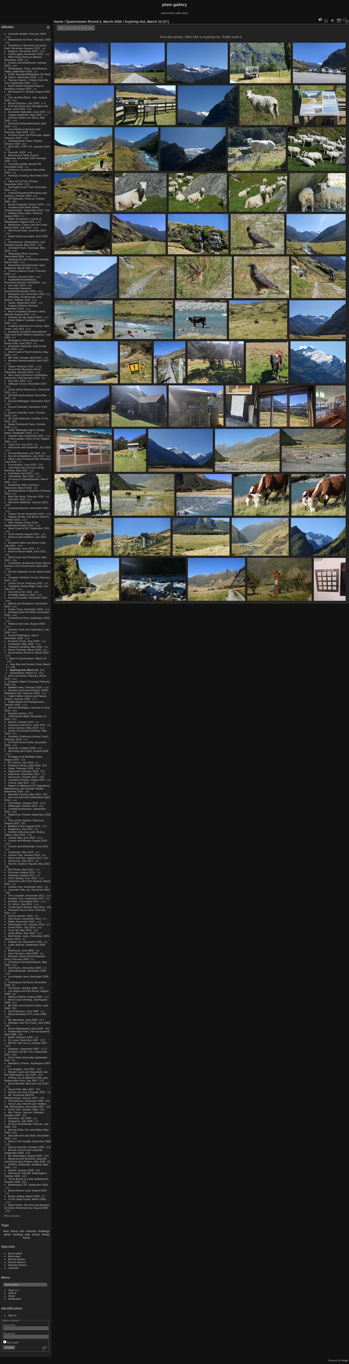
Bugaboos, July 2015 (20, 828)
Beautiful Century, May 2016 (24, 794)
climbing (17, 1234)
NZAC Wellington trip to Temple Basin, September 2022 (24, 431)
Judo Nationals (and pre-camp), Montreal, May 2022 (24, 469)
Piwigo (344, 1360)
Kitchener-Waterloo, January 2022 (28, 502)
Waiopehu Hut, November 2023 (26, 294)
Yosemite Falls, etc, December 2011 (29, 889)
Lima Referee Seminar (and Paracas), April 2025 (22, 130)
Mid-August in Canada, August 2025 (29, 91)
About (11, 1295)
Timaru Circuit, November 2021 (26, 513)
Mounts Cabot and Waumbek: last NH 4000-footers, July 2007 (26, 1073)
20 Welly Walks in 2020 (21, 594)
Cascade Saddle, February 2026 (27, 33)
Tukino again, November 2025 (25, 53)
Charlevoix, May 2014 (21, 852)
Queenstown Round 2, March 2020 (28, 652)
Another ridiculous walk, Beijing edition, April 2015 (24, 833)
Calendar (13, 1267)
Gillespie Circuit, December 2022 (27, 383)
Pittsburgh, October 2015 (22, 805)
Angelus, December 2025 (23, 51)
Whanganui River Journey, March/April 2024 (21, 255)
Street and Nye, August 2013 (25, 857)
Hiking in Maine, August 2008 (25, 996)
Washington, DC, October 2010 (26, 924)
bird (22, 1231)
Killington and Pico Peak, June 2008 (29, 1022)
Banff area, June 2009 (21, 950)
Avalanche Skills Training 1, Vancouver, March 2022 (22, 486)
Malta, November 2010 (21, 921)
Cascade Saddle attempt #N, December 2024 (23, 165)
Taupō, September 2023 (22, 302)
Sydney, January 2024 (21, 276)
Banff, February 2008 (20, 1037)
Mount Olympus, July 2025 (23, 103)
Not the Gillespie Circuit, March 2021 (29, 571)
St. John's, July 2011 (20, 904)
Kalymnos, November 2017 (24, 774)
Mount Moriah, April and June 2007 (28, 1083)
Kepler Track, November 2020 (25, 609)
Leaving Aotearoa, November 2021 (28, 507)
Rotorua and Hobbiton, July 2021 (27, 536)
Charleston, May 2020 (21, 643)
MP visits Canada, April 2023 (25, 357)
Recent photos (16, 1259)
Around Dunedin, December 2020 (27, 597)
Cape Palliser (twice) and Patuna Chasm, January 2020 (25, 697)
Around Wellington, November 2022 (29, 401)
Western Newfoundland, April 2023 (28, 360)
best (6, 1231)
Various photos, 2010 (20, 915)
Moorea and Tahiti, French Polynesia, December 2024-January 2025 (25, 158)
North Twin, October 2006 (23, 1109)
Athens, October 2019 (21, 721)
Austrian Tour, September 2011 (26, 898)
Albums (7, 27)
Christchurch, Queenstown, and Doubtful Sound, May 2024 (24, 243)
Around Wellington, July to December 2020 (21, 637)
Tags (11, 1290)
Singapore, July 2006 (20, 1121)
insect (36, 1234)
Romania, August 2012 (21, 875)
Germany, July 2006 (19, 1118)
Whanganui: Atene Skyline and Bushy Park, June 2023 (24, 342)
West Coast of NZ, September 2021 (29, 528)
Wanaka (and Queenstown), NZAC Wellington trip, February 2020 (26, 691)
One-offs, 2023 (17, 380)
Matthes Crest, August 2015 (24, 826)
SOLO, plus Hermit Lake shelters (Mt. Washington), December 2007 (25, 1105)
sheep (45, 1234)
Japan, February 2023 (21, 366)
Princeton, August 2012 (21, 872)
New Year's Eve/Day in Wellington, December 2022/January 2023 (26, 376)
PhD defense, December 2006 (25, 1100)
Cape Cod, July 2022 (20, 444)
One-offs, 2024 (17, 285)
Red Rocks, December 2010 (24, 918)
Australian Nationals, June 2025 (26, 111)
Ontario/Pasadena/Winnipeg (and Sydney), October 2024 (25, 194)
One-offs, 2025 (17, 152)
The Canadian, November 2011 (26, 895)
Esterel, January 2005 (21, 1170)
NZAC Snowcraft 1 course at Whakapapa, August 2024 (22, 220)
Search (12, 1292)
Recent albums (17, 1262)
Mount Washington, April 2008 (25, 1028)
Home (58, 21)
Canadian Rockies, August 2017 (26, 779)
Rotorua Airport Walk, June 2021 (27, 551)
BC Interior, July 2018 (20, 762)
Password (9, 1333)
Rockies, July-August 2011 (23, 901)
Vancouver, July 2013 (20, 860)
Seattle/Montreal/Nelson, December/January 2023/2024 (22, 281)
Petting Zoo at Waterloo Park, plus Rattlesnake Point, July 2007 (26, 1079)
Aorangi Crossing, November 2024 (28, 175)
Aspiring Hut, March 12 (24, 669)
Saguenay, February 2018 (23, 771)
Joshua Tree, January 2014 (24, 855)
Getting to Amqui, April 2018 (24, 765)
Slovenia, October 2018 (22, 748)
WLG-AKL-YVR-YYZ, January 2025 (29, 146)
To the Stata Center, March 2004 (27, 1199)
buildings (44, 1231)
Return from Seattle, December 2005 (29, 1141)
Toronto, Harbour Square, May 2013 (29, 863)
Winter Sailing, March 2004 (24, 1196)
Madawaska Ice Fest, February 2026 (29, 39)
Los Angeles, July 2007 (21, 1068)
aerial (7, 1234)
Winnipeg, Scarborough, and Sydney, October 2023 (22, 298)
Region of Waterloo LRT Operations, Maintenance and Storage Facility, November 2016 (27, 788)
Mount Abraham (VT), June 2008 (27, 1014)
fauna (14, 1231)
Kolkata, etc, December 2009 (25, 941)
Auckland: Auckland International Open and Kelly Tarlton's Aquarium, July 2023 (27, 334)
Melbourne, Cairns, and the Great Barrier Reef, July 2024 (25, 226)
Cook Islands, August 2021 (23, 534)
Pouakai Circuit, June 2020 (24, 641)
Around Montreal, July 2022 (24, 453)
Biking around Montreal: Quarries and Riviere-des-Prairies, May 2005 (25, 1160)
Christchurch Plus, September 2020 (29, 617)
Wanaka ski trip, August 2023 (25, 317)
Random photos (17, 713)
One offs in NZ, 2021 (20, 591)
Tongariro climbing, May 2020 (25, 646)
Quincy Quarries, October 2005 (26, 1147)
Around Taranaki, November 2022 (27, 406)
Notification (14, 1298)
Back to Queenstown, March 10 (28, 658)
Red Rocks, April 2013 (21, 869)
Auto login (10, 1342)
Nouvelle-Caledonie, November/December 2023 (20, 290)
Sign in (12, 1315)
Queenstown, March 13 (23, 672)
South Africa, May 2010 (21, 933)
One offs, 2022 (16, 499)
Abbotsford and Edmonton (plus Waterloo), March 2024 (24, 266)
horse (26, 1237)
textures (31, 1231)
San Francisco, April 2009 (23, 953)
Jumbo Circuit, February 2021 (25, 583)
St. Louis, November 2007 (23, 1040)
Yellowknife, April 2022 (21, 476)
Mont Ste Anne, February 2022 (26, 496)
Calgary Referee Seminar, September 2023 (21, 307)
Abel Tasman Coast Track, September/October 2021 (21, 524)
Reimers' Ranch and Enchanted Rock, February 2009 (24, 957)
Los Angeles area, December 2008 (28, 976)
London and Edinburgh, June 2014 (28, 846)
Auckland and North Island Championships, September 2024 (23, 209)
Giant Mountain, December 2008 (27, 970)
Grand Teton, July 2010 (21, 927)
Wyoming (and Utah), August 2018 (28, 750)
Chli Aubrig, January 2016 (23, 802)
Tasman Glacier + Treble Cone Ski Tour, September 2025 (26, 81)
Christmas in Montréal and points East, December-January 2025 (25, 47)
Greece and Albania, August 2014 (27, 840)
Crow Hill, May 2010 (20, 930)
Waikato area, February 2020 (25, 687)
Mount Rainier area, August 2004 (27, 1190)
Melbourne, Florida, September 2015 (29, 814)
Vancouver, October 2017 (23, 776)
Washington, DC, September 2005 (28, 1184)
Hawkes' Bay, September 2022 (26, 435)
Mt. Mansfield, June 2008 (22, 1019)
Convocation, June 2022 (22, 464)
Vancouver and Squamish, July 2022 (29, 447)
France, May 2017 (18, 782)
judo (27, 1234)
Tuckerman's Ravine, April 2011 (26, 907)
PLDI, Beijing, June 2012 (22, 878)
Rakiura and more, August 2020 (26, 623)
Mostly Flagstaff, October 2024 (26, 204)
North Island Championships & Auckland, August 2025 (24, 87)
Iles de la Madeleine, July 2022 (26, 455)
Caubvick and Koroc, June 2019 (26, 724)
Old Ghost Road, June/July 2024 (27, 230)
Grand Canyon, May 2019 (23, 727)
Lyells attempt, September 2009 (26, 944)
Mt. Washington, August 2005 (25, 1155)
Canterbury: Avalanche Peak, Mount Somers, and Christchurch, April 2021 (27, 564)
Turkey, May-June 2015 (21, 837)
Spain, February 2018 (20, 768)
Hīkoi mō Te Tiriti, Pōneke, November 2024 (21, 183)
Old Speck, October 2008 (23, 988)
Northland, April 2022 (20, 473)
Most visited (15, 1253)
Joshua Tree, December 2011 (25, 886)
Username (9, 1325)
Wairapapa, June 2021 (21, 548)
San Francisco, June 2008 (23, 1011)
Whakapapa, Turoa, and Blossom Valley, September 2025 (25, 70)
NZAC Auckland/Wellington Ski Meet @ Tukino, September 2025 (27, 76)
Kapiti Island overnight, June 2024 (28, 236)
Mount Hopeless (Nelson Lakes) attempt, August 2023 (24, 313)
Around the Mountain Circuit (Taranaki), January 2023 (22, 370)
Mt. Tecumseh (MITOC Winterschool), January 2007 (21, 1096)
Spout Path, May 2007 (21, 1089)
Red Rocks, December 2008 (24, 967)
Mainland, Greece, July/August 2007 (29, 1063)
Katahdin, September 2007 (23, 1048)
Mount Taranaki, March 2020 (24, 649)
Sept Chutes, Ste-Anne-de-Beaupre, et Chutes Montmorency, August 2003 (27, 1206)
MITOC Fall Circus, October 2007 (27, 1042)
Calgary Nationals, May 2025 (25, 114)
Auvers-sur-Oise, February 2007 (27, 1092)
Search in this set (79, 28)
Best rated (14, 1256)
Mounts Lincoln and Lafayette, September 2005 (23, 1151)
